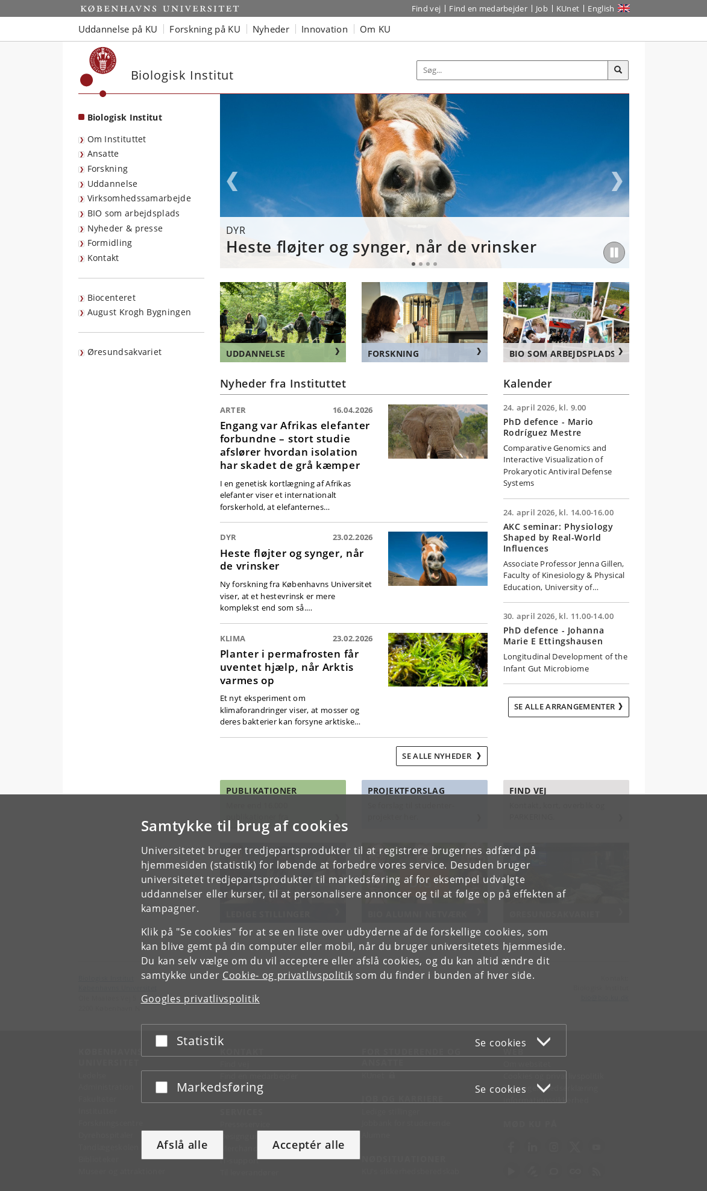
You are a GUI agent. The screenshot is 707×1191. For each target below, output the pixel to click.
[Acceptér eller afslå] (165, 1040)
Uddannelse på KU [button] (118, 29)
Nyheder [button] (271, 29)
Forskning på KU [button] (204, 29)
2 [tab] (421, 264)
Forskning (107, 168)
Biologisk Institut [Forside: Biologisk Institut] (124, 117)
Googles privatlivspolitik (200, 998)
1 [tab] (413, 264)
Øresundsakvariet (124, 351)
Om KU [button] (375, 29)
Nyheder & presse (125, 228)
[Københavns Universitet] (98, 72)
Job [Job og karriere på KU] (542, 8)
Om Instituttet (116, 139)
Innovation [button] (324, 29)
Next (617, 181)
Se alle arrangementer (564, 706)
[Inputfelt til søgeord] (512, 70)
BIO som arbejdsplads (133, 213)
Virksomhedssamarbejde (139, 198)
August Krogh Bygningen (139, 312)
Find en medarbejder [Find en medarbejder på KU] (488, 8)
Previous (232, 181)
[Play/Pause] (614, 252)
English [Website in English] (601, 8)
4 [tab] (435, 264)
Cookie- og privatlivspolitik (287, 974)
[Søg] (618, 70)
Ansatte (103, 153)
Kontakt (103, 257)
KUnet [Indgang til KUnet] (568, 8)
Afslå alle (182, 1144)
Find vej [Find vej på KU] (426, 8)
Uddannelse (112, 183)
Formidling (110, 242)
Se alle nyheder (437, 755)
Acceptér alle (308, 1144)
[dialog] (353, 992)
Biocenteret (111, 297)
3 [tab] (428, 264)
